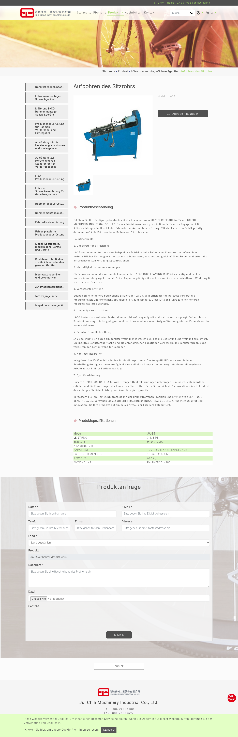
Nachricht (35, 565)
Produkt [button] (114, 12)
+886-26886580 (122, 709)
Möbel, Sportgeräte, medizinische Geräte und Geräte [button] (48, 247)
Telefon (33, 521)
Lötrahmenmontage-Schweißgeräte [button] (48, 98)
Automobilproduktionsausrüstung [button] (51, 286)
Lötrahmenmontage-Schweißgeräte (154, 71)
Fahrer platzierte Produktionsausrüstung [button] (49, 233)
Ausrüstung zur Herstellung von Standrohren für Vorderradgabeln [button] (45, 162)
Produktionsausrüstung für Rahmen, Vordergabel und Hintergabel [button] (49, 128)
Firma (79, 521)
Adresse (127, 521)
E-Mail (127, 507)
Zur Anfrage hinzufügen (183, 113)
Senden (119, 634)
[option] (113, 135)
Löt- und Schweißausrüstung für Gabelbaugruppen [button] (49, 191)
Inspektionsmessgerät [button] (49, 305)
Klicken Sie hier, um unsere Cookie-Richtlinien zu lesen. (62, 729)
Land (32, 536)
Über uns (99, 12)
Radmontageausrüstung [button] (50, 203)
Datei (31, 591)
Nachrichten (134, 12)
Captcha (33, 606)
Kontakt (150, 12)
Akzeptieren (108, 729)
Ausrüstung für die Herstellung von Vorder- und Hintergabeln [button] (50, 145)
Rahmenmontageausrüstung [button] (51, 213)
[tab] (46, 87)
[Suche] (182, 13)
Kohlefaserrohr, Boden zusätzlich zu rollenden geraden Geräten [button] (49, 262)
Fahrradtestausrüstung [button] (49, 222)
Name (33, 507)
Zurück (119, 666)
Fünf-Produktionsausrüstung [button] (49, 178)
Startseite (84, 12)
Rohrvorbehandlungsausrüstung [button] (51, 87)
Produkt (123, 71)
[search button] (191, 14)
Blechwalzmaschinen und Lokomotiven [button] (48, 276)
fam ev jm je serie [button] (46, 296)
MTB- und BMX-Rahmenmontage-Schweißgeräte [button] (46, 111)
